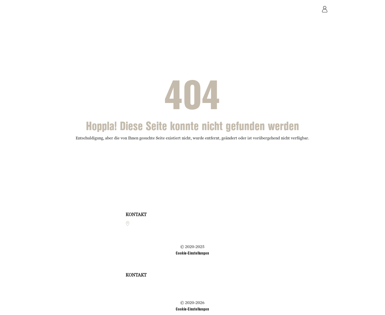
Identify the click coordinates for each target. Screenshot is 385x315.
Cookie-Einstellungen (192, 253)
